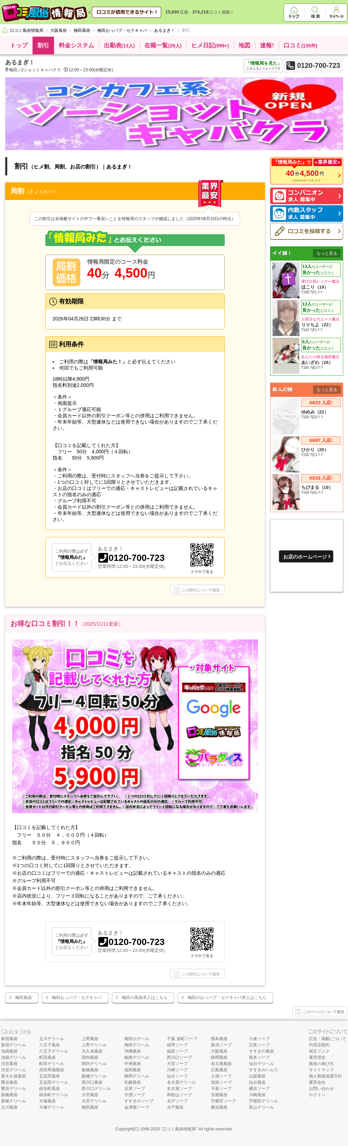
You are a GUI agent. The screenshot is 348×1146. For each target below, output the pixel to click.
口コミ (301, 45)
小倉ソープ (259, 1038)
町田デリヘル (51, 1063)
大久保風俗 (92, 1051)
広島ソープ (259, 1045)
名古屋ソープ (179, 1088)
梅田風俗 (23, 997)
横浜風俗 (219, 1107)
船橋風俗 (90, 1069)
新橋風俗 (9, 1094)
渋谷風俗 (9, 1063)
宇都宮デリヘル (263, 1101)
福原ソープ (177, 1051)
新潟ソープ (221, 1045)
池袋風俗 (9, 1051)
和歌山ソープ (179, 1094)
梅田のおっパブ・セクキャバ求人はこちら (227, 997)
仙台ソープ (177, 1076)
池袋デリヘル (13, 1057)
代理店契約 (319, 1045)
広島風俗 (219, 1069)
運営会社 (317, 1082)
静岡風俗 (219, 1057)
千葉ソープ (221, 1088)
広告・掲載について (327, 1038)
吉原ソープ (134, 1088)
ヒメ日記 (210, 45)
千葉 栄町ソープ (182, 1038)
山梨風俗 (257, 1076)
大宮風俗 (90, 1094)
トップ (19, 45)
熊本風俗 (219, 1038)
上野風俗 (90, 1038)
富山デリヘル (261, 1107)
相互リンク (319, 1051)
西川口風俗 (92, 1082)
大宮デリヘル (94, 1101)
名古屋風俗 (221, 1063)
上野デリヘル (94, 1045)
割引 (43, 45)
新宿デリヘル (13, 1045)
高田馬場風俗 (51, 1069)
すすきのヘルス (263, 1069)
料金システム (76, 45)
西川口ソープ (179, 1057)
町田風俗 (47, 1057)
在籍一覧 (162, 45)
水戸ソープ (177, 1101)
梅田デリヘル (136, 1045)
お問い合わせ (321, 1088)
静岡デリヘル (136, 1076)
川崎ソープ (177, 1069)
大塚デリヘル (51, 1107)
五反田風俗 (49, 1076)
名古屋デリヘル (181, 1082)
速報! (267, 45)
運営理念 (317, 1057)
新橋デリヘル (13, 1101)
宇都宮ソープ (223, 1101)
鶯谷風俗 (9, 1082)
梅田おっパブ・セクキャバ (77, 997)
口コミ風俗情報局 (179, 1129)
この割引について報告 (197, 590)
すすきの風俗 (261, 1051)
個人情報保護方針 (325, 1076)
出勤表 (119, 45)
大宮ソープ (177, 1063)
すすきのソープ (138, 1101)
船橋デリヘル (94, 1076)
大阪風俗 (219, 1051)
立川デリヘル (51, 1038)
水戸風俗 (175, 1107)
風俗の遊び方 (321, 1063)
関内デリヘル (94, 1063)
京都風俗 (219, 1094)
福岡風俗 (132, 1069)
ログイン (317, 1094)
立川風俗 (9, 1107)
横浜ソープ (259, 1088)
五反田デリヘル (53, 1082)
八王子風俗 (49, 1045)
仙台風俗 (257, 1082)
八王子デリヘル (53, 1051)
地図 (244, 45)
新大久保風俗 (13, 1076)
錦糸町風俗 (49, 1088)
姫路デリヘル (136, 1057)
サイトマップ (321, 1069)
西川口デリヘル (96, 1088)
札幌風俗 (132, 1082)
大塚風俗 (47, 1101)
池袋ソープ (221, 1082)
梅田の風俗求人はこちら (145, 997)
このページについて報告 (320, 1012)
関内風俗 (90, 1057)
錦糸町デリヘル (53, 1094)
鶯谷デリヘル (13, 1088)
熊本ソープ (259, 1057)
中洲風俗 (132, 1063)
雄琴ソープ (177, 1045)
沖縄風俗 (132, 1051)
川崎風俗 (257, 1094)
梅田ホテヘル (136, 1038)
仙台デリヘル (261, 1063)
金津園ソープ (136, 1107)
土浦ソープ (221, 1076)
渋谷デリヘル (13, 1069)
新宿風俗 (9, 1038)
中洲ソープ (134, 1094)
